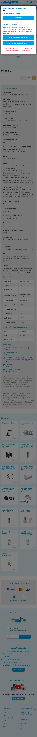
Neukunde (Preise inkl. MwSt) (18, 43)
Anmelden (18, 18)
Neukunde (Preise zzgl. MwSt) (18, 38)
